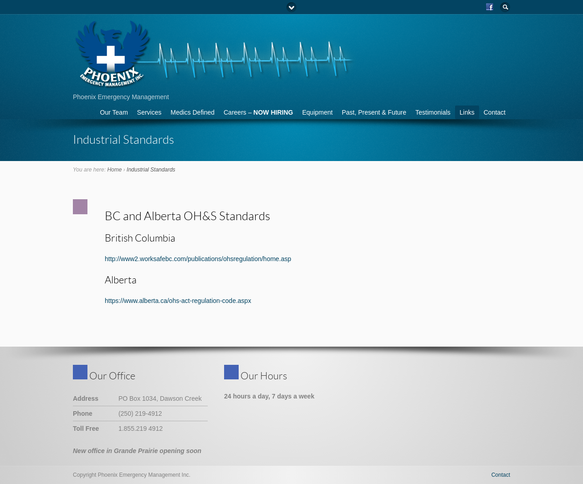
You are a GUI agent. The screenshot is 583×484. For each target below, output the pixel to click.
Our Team (114, 112)
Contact (495, 112)
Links (467, 112)
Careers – (258, 112)
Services (149, 112)
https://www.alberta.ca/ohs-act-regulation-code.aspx (178, 300)
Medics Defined (193, 112)
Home (114, 169)
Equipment (317, 112)
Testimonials (432, 112)
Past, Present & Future (374, 112)
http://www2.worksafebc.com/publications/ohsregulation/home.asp (198, 258)
